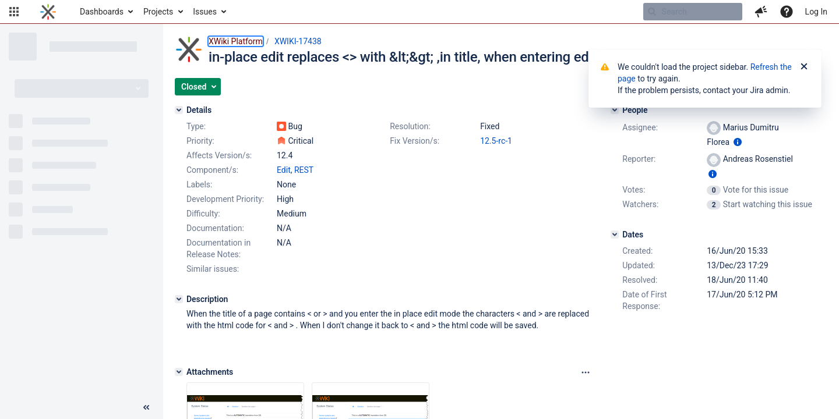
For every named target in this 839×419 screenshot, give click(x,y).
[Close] (804, 67)
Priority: (200, 140)
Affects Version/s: (219, 155)
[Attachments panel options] (585, 372)
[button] (14, 11)
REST (303, 170)
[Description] (179, 299)
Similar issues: (212, 269)
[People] (615, 110)
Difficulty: (203, 213)
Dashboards (102, 11)
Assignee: (640, 127)
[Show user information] (737, 142)
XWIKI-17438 (298, 41)
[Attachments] (179, 372)
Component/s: (212, 170)
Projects (158, 11)
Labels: (199, 184)
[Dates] (615, 234)
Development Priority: (225, 199)
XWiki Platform (236, 41)
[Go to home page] (48, 11)
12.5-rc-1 (496, 140)
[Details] (179, 110)
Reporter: (638, 159)
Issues (205, 11)
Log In (816, 11)
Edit (284, 170)
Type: (196, 126)
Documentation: (215, 228)
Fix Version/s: (414, 140)
